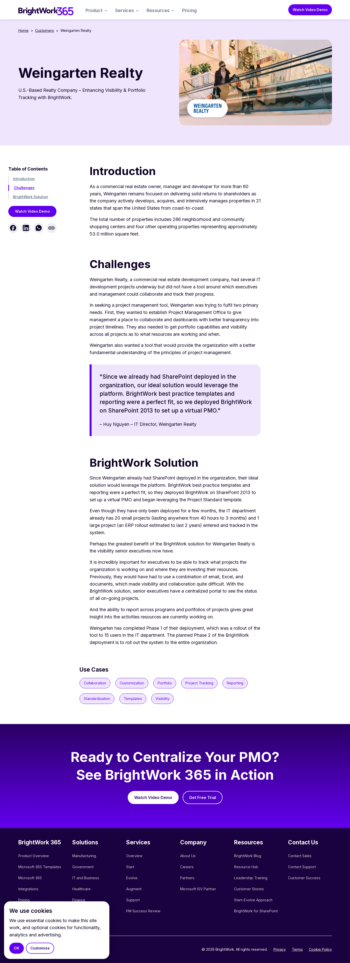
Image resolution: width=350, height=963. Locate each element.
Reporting (235, 683)
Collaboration (95, 683)
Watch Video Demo (310, 10)
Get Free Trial (202, 797)
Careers (187, 867)
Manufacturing (84, 856)
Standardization (97, 698)
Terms (297, 949)
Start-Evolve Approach (253, 900)
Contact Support (302, 867)
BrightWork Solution (30, 197)
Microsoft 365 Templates (40, 867)
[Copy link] (51, 228)
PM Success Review (143, 911)
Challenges (24, 188)
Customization (132, 683)
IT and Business (85, 878)
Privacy (279, 949)
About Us (188, 856)
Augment (134, 889)
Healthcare (81, 889)
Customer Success (304, 878)
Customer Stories (249, 889)
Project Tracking (199, 683)
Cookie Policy (320, 949)
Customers (44, 30)
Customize (40, 948)
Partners (187, 878)
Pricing (189, 10)
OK (16, 948)
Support (133, 900)
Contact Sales (300, 856)
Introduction (24, 179)
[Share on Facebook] (13, 228)
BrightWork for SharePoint (256, 911)
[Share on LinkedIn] (26, 228)
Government (83, 867)
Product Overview (33, 856)
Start (130, 867)
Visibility (162, 698)
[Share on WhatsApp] (39, 228)
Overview (134, 856)
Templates (133, 698)
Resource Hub (246, 867)
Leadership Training (250, 878)
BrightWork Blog (247, 856)
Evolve (131, 878)
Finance (78, 900)
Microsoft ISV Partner (198, 889)
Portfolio (165, 683)
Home (23, 30)
